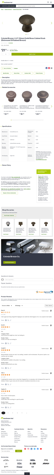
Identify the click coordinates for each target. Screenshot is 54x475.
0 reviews (11, 43)
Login (15, 431)
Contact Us (16, 438)
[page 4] (17, 413)
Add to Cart (32, 54)
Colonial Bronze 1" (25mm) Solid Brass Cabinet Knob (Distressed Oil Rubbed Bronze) (27, 107)
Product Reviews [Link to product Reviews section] (39, 73)
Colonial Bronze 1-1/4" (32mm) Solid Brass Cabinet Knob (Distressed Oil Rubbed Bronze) (11, 107)
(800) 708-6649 (11, 6)
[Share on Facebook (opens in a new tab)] (6, 320)
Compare (15, 68)
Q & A (42, 442)
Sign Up (16, 433)
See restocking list (16, 177)
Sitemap (14, 471)
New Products (4, 433)
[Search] (34, 6)
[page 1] (3, 413)
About (29, 431)
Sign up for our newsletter (7, 448)
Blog (42, 431)
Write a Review (49, 305)
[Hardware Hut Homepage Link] (7, 2)
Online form (40, 177)
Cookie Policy (9, 471)
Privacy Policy (4, 471)
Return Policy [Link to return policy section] (17, 73)
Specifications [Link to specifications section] (6, 73)
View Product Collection (9, 215)
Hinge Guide (43, 438)
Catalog (42, 433)
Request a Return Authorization (9, 192)
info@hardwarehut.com (6, 422)
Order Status (17, 440)
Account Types (44, 435)
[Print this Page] (51, 68)
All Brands (3, 431)
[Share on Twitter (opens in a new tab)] (8, 320)
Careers (29, 433)
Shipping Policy (17, 435)
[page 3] (13, 413)
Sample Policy (17, 436)
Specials (3, 436)
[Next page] (27, 413)
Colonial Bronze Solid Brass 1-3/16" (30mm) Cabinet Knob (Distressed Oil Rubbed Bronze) (42, 107)
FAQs (42, 440)
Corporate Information (32, 436)
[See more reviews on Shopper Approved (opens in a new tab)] (10, 320)
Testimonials (30, 435)
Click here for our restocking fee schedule (10, 189)
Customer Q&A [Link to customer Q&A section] (28, 73)
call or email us (27, 189)
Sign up (18, 451)
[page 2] (8, 413)
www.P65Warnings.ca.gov (41, 159)
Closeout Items (4, 435)
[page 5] (22, 413)
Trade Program (44, 436)
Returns (16, 442)
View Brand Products (9, 262)
